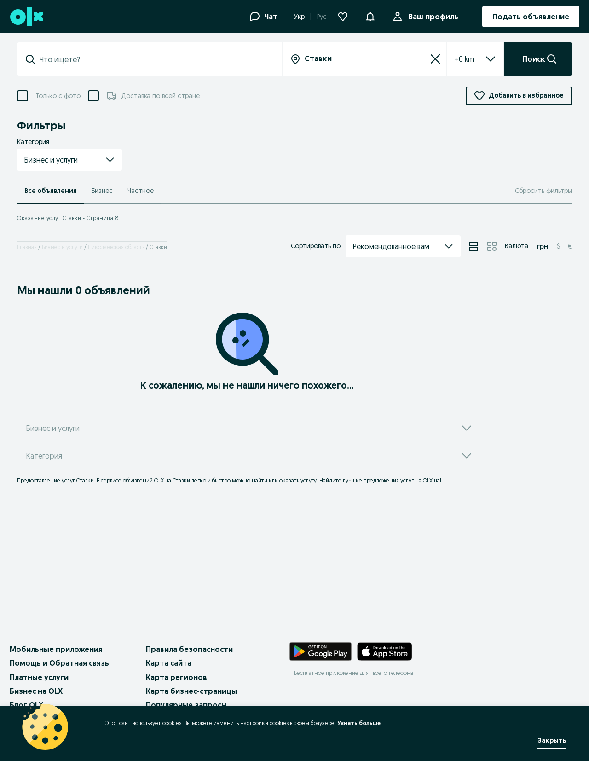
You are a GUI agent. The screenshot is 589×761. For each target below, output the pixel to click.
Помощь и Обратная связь (59, 663)
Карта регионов (176, 677)
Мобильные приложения (56, 649)
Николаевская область (116, 247)
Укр (299, 16)
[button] (369, 15)
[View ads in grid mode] (491, 246)
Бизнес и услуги (62, 247)
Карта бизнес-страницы (191, 691)
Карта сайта (168, 663)
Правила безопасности (189, 649)
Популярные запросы (186, 704)
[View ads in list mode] (473, 246)
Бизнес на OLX (36, 691)
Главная (27, 247)
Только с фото (58, 96)
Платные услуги (39, 677)
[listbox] (464, 59)
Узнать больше (359, 723)
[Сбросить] (435, 58)
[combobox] (155, 59)
